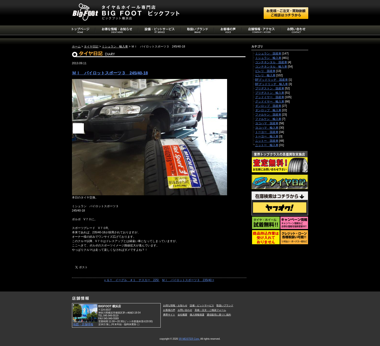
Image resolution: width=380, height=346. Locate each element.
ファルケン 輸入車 (268, 119)
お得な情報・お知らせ (175, 305)
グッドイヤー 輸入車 (269, 101)
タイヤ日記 (91, 46)
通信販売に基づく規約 (219, 314)
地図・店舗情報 (83, 324)
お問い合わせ (185, 310)
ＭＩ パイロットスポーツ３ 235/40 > (188, 280)
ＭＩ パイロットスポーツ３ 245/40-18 (110, 73)
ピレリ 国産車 (265, 71)
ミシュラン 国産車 (268, 53)
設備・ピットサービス (202, 305)
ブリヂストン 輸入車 (269, 92)
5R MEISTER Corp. (189, 339)
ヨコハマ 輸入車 (266, 127)
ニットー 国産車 (266, 140)
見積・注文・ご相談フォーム (210, 310)
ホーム (76, 46)
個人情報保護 (197, 314)
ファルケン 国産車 (268, 114)
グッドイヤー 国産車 (269, 97)
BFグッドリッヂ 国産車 (271, 79)
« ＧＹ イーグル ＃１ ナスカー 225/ (132, 280)
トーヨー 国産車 (266, 132)
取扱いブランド (224, 305)
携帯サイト (169, 314)
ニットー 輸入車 (266, 145)
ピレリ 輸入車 (265, 75)
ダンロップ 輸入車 (268, 110)
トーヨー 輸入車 (266, 136)
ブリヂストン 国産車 (269, 88)
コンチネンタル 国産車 (271, 62)
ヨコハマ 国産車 (266, 123)
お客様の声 (169, 310)
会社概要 (182, 314)
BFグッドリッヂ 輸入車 (271, 84)
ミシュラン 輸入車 (115, 46)
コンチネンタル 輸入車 (271, 66)
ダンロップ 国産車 (268, 106)
